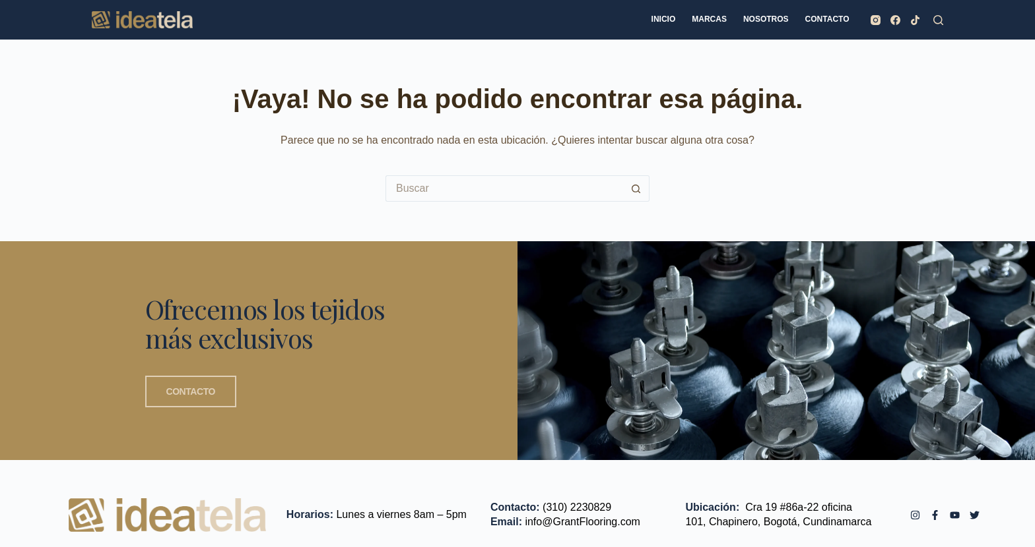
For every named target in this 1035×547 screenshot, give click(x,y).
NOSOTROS (766, 19)
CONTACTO (827, 19)
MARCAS (709, 19)
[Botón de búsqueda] (636, 188)
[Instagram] (876, 20)
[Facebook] (895, 20)
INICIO (663, 19)
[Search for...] (504, 188)
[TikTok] (915, 20)
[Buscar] (938, 20)
